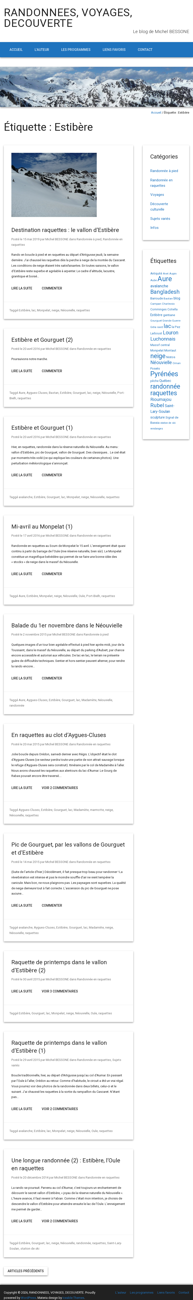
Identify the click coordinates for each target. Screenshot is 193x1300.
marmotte (95, 804)
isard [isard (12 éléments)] (160, 327)
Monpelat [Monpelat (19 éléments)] (157, 350)
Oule (81, 596)
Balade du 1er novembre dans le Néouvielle (66, 625)
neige (55, 310)
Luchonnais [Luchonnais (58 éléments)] (162, 339)
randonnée (120, 700)
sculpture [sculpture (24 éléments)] (157, 417)
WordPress (28, 1292)
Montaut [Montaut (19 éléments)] (170, 350)
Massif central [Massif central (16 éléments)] (160, 345)
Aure (22, 393)
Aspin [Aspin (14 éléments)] (173, 273)
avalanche (25, 497)
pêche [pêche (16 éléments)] (154, 381)
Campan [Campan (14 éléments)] (155, 303)
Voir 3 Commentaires (60, 986)
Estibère (24, 310)
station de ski (29, 1243)
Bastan (53, 393)
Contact (145, 50)
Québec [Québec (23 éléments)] (165, 381)
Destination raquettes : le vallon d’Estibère (65, 230)
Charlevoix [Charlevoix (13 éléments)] (168, 303)
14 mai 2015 (31, 856)
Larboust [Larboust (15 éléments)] (156, 333)
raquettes (82, 310)
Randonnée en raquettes (93, 349)
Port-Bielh (92, 596)
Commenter (52, 288)
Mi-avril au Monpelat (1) (42, 526)
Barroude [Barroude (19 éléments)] (156, 298)
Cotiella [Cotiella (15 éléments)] (172, 309)
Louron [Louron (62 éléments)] (170, 333)
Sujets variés (160, 219)
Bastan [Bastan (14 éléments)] (168, 298)
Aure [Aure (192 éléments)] (164, 279)
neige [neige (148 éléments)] (157, 356)
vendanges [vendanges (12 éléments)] (156, 428)
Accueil (16, 50)
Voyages (157, 195)
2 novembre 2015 (34, 634)
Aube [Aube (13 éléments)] (153, 280)
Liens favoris (114, 50)
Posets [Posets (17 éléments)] (155, 368)
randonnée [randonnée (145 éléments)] (165, 386)
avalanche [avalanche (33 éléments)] (159, 286)
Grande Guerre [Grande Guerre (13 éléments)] (171, 320)
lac (33, 310)
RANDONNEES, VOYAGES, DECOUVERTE (68, 17)
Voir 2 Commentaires (60, 782)
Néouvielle (67, 310)
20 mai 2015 (31, 739)
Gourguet (78, 393)
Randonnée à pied (89, 239)
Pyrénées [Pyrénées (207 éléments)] (164, 374)
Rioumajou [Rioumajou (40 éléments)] (160, 399)
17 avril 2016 (31, 535)
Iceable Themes (73, 1292)
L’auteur (42, 50)
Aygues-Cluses (37, 393)
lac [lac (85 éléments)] (167, 326)
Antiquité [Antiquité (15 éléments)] (156, 273)
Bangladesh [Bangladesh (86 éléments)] (165, 292)
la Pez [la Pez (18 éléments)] (176, 327)
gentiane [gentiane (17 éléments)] (169, 315)
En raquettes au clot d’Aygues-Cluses (58, 729)
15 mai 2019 (31, 239)
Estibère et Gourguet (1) (42, 427)
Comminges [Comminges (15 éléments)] (158, 309)
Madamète (88, 700)
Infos (154, 228)
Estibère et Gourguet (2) (42, 340)
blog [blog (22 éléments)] (177, 298)
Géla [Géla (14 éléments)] (153, 327)
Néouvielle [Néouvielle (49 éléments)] (161, 362)
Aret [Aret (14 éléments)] (166, 273)
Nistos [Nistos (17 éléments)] (170, 357)
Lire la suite (21, 288)
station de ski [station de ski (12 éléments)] (168, 422)
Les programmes (76, 50)
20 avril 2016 (31, 349)
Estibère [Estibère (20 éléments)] (156, 315)
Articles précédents (26, 1265)
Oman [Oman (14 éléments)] (177, 363)
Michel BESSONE (56, 239)
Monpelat (43, 310)
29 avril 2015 (31, 1054)
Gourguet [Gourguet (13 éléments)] (156, 320)
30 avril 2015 (31, 974)
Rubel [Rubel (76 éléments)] (157, 405)
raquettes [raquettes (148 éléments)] (163, 393)
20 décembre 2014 (35, 1172)
